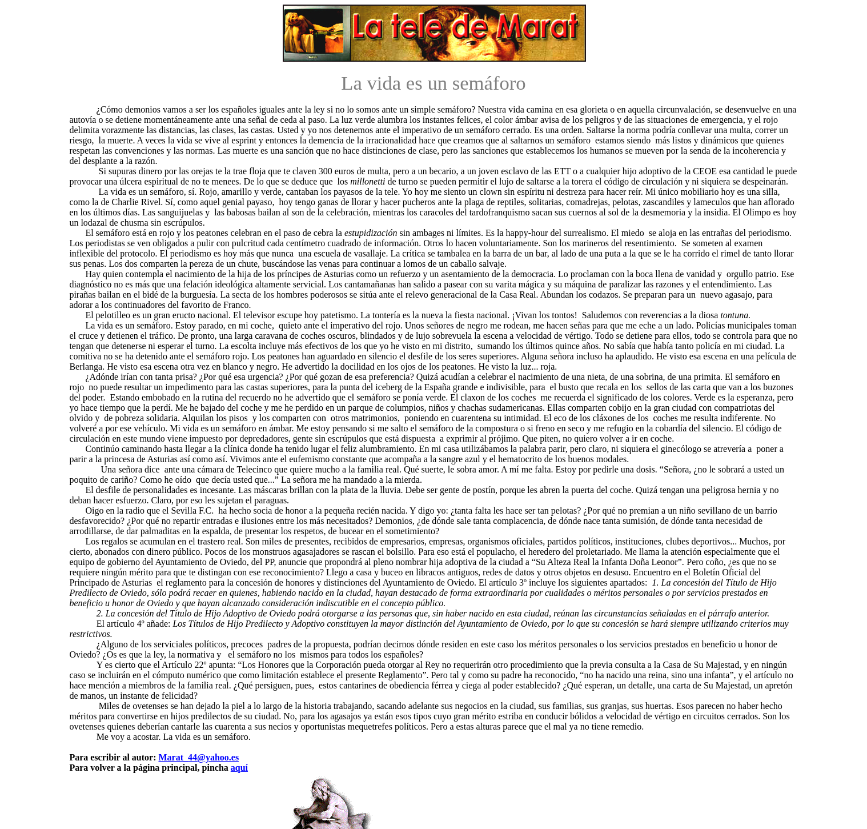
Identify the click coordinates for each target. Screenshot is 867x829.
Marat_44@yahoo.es (198, 757)
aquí (239, 767)
